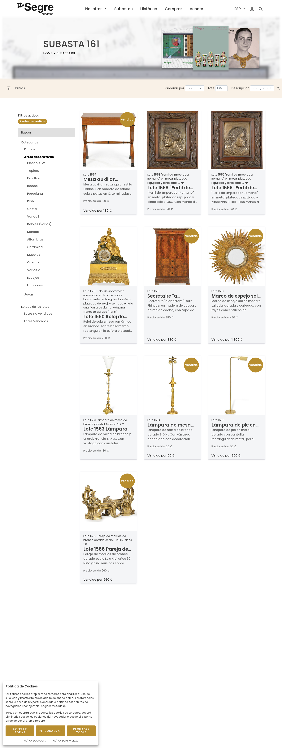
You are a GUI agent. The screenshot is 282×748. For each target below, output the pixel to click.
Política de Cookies (34, 740)
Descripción (240, 88)
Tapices (33, 170)
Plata (31, 201)
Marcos (33, 232)
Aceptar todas (20, 730)
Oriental (33, 262)
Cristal (32, 209)
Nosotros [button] (94, 8)
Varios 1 (33, 216)
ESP (238, 8)
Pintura (29, 149)
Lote (211, 88)
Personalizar (50, 731)
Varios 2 (33, 270)
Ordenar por (174, 88)
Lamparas (35, 285)
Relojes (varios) (39, 224)
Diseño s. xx (36, 163)
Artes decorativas (39, 157)
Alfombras (35, 239)
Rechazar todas (81, 730)
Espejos (33, 277)
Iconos (32, 186)
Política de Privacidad (65, 740)
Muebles (33, 255)
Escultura (34, 178)
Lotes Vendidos (36, 321)
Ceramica (35, 247)
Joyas (29, 294)
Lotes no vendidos (38, 313)
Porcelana (35, 193)
